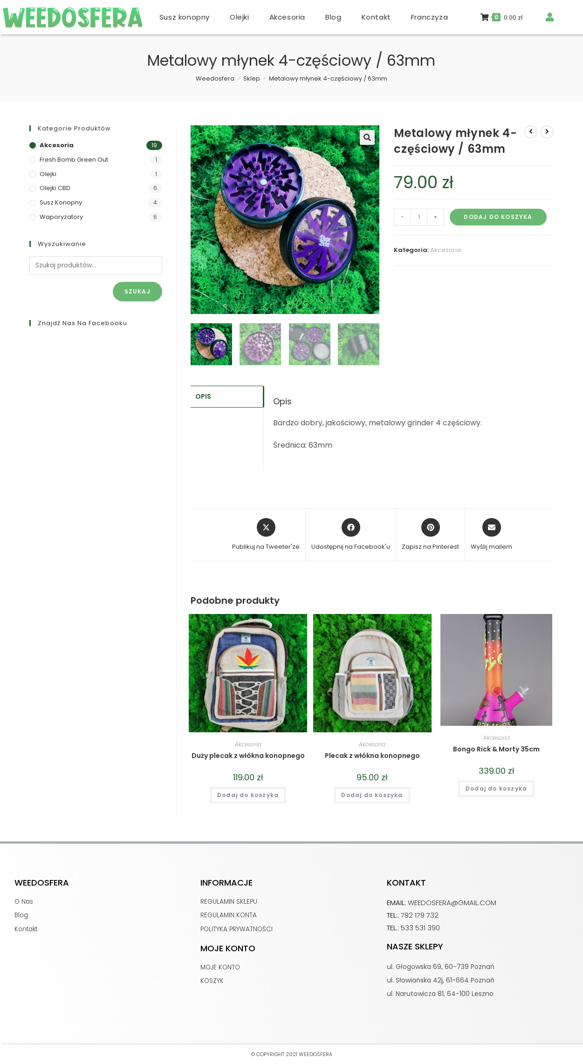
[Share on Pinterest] (430, 535)
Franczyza (429, 17)
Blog (333, 17)
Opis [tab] (203, 396)
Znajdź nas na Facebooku (82, 323)
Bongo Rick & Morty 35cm (496, 749)
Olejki (239, 17)
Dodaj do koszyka (498, 217)
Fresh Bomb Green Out (74, 159)
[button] (367, 137)
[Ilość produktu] (419, 217)
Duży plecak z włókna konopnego (248, 755)
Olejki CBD (55, 188)
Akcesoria (287, 17)
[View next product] (547, 131)
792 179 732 (420, 915)
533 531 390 (420, 928)
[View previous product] (530, 131)
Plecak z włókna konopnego (372, 755)
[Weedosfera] (215, 78)
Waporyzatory (61, 216)
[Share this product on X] (266, 535)
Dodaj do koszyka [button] (248, 795)
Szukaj (137, 291)
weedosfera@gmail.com (452, 902)
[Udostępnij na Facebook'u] (350, 535)
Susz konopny (184, 17)
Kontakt (376, 17)
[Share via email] (491, 535)
